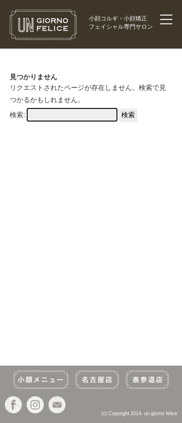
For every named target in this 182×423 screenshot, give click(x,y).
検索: (17, 115)
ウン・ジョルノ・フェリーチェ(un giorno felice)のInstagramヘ (35, 404)
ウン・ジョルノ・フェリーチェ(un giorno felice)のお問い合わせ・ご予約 (57, 404)
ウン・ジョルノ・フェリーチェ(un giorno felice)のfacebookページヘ (13, 404)
